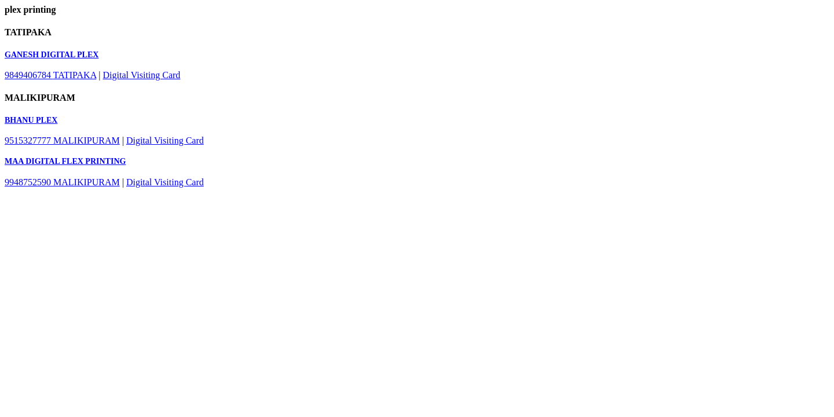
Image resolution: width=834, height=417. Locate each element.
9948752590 (29, 182)
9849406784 (29, 75)
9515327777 (29, 140)
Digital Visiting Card (142, 75)
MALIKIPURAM (86, 140)
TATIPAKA (75, 75)
